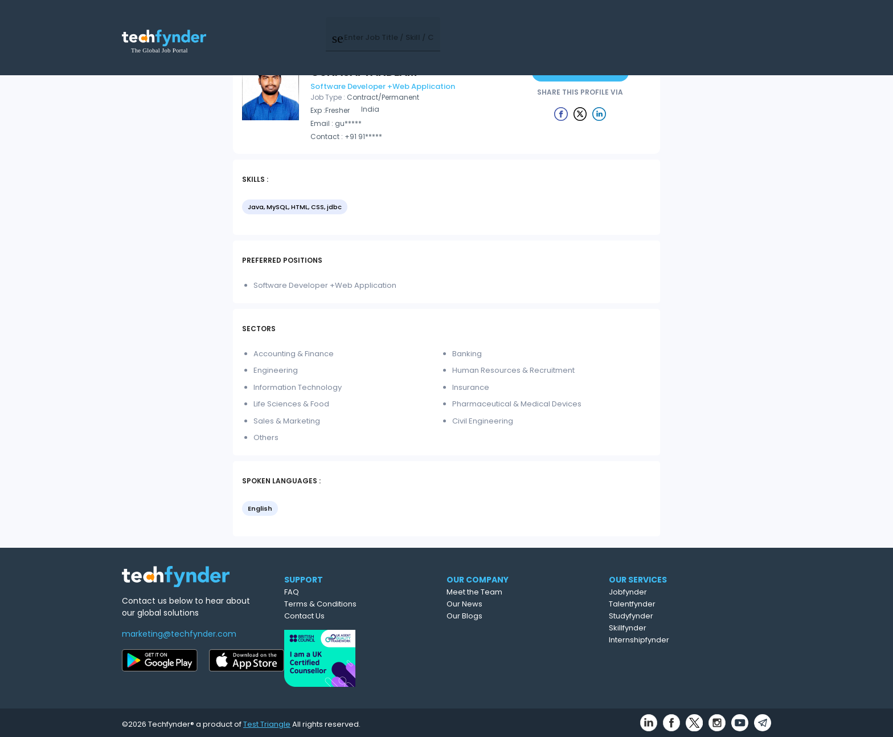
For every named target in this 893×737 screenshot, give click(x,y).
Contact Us (349, 615)
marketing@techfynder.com (179, 634)
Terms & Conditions (365, 603)
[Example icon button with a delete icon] (561, 113)
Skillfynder (679, 627)
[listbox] (446, 208)
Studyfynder (682, 615)
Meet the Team (524, 592)
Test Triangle (266, 720)
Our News (514, 603)
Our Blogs (514, 615)
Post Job (601, 22)
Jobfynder (679, 592)
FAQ (336, 592)
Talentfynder (683, 603)
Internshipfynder (690, 639)
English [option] (260, 508)
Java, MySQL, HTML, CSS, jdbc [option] (294, 206)
